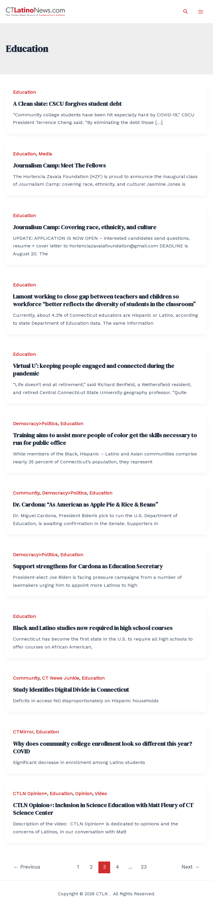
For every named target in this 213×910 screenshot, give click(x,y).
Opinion (83, 793)
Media (45, 154)
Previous (27, 867)
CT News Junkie (60, 678)
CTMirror (23, 732)
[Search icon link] (185, 11)
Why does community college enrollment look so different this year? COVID (102, 747)
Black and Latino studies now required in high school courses (92, 628)
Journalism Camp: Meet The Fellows (59, 165)
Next (190, 867)
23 (144, 867)
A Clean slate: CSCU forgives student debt (67, 104)
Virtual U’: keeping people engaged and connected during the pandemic (93, 370)
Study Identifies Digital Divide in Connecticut (71, 690)
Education (24, 92)
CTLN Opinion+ (30, 793)
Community (26, 493)
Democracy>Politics (35, 423)
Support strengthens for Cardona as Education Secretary (88, 566)
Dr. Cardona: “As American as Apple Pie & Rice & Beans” (85, 504)
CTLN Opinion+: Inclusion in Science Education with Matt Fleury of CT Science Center (103, 809)
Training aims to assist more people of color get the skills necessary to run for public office (105, 439)
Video (101, 793)
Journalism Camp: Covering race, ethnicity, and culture (84, 227)
